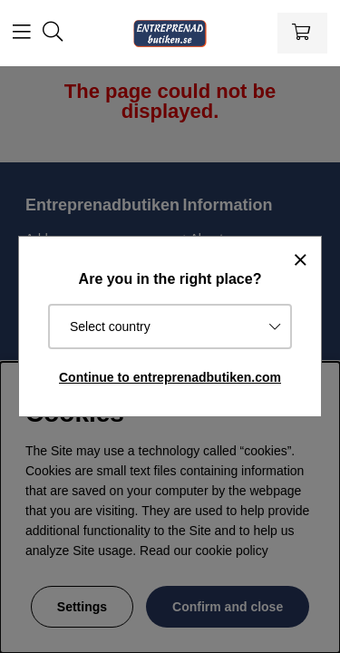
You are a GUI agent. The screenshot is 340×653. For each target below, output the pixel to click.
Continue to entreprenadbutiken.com (170, 377)
